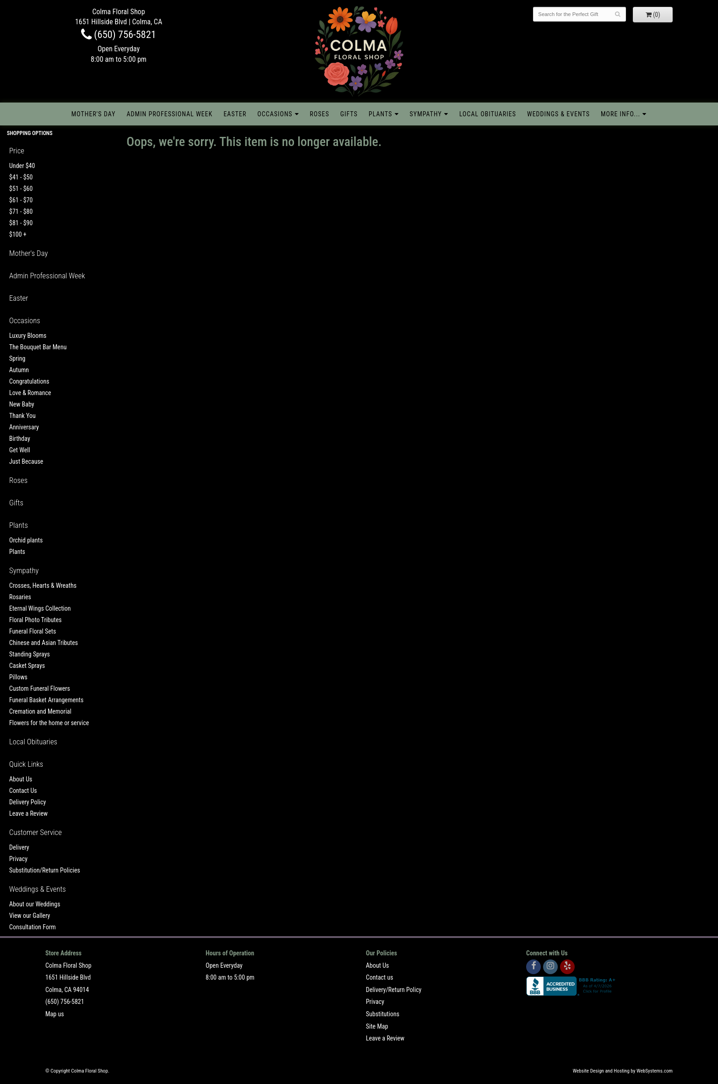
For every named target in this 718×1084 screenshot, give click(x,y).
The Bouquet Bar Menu (37, 347)
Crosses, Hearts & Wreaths (42, 585)
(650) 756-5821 (118, 34)
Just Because (26, 461)
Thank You (22, 415)
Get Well (19, 450)
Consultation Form (32, 927)
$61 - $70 (21, 200)
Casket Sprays (27, 665)
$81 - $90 (21, 223)
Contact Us (23, 790)
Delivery (19, 847)
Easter (234, 114)
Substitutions (382, 1014)
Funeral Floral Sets (32, 631)
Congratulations (29, 381)
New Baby (21, 404)
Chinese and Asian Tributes (43, 642)
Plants (380, 114)
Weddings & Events (558, 114)
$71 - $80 (21, 211)
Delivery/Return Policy (393, 989)
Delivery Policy (27, 802)
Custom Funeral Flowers (39, 688)
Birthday (19, 438)
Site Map (377, 1026)
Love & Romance (30, 392)
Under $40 (22, 165)
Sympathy (426, 114)
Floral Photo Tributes (35, 619)
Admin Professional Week (169, 114)
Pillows (18, 677)
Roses (319, 114)
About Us (20, 779)
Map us (54, 1014)
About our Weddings (34, 904)
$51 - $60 (21, 188)
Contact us (379, 977)
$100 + (18, 234)
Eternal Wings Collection (40, 608)
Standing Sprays (29, 654)
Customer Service (35, 832)
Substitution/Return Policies (44, 870)
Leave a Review (28, 813)
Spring (17, 358)
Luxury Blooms (27, 335)
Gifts (349, 114)
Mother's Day (93, 114)
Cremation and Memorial (40, 711)
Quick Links (26, 764)
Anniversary (24, 427)
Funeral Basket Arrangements (46, 700)
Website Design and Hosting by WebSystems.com (623, 1071)
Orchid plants (26, 540)
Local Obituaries (487, 114)
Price (16, 150)
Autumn (19, 370)
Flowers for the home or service (49, 722)
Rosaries (20, 597)
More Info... (620, 114)
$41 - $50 (21, 177)
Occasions (274, 114)
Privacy (18, 858)
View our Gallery (29, 915)
